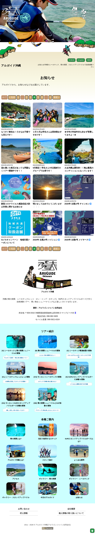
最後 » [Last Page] (56, 97)
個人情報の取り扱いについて (71, 513)
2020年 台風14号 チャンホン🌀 (78, 204)
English (81, 60)
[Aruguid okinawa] (11, 15)
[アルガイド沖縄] (47, 270)
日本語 (71, 60)
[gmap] (75, 313)
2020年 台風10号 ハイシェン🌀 (46, 240)
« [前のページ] (18, 97)
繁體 (89, 60)
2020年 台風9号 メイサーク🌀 (77, 240)
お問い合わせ (24, 509)
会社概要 (71, 509)
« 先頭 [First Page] (12, 97)
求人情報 (24, 513)
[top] (92, 531)
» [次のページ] (50, 97)
